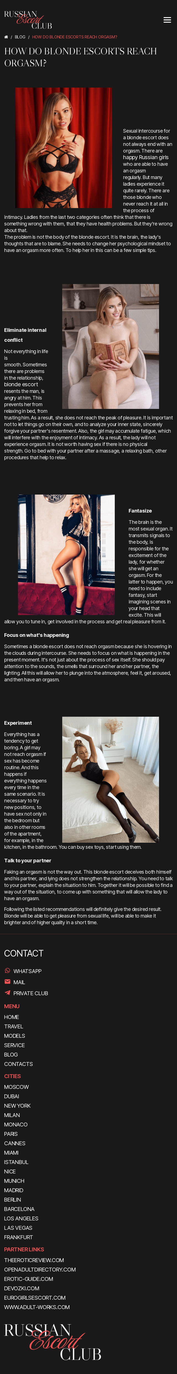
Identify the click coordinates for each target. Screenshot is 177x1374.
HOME (11, 1017)
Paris (11, 1134)
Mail (19, 982)
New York (17, 1105)
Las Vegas (18, 1228)
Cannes (14, 1143)
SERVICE (14, 1045)
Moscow (16, 1087)
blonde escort (21, 384)
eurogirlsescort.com (35, 1297)
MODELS (14, 1036)
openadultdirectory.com (40, 1269)
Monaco (16, 1124)
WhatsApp (27, 971)
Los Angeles (21, 1218)
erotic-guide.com (28, 1279)
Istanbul (16, 1162)
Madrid (13, 1190)
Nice (10, 1171)
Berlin (12, 1199)
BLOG (11, 1054)
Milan (12, 1115)
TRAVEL (13, 1026)
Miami (11, 1152)
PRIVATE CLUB (31, 993)
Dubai (11, 1096)
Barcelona (19, 1209)
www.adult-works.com (37, 1307)
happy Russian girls (146, 157)
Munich (14, 1181)
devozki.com (21, 1288)
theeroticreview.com (34, 1260)
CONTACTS (18, 1064)
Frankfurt (18, 1237)
